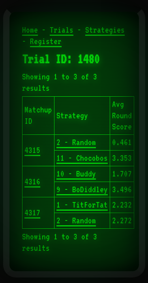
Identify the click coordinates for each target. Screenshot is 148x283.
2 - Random (76, 142)
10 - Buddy (76, 173)
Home (30, 30)
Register (46, 41)
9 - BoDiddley (82, 189)
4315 (32, 150)
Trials (61, 30)
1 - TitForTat (82, 204)
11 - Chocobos (82, 158)
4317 (32, 212)
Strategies (105, 30)
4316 (32, 181)
